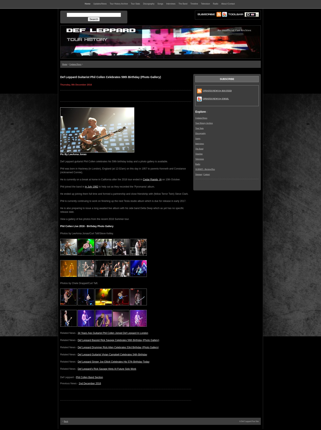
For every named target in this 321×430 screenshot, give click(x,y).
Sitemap (198, 174)
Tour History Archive (204, 123)
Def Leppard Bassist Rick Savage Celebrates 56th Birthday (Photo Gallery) (118, 340)
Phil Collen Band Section (89, 377)
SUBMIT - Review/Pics (205, 169)
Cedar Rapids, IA (152, 179)
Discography (200, 133)
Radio (197, 164)
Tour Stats (199, 128)
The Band (199, 149)
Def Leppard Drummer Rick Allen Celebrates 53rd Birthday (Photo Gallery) (118, 347)
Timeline (199, 154)
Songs (197, 138)
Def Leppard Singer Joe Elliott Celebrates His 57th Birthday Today (113, 361)
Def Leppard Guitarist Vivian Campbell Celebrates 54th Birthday (112, 354)
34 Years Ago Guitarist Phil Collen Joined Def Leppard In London (113, 333)
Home (64, 64)
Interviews (199, 143)
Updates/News (75, 64)
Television (199, 159)
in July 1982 (91, 186)
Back (66, 421)
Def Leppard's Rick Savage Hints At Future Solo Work (107, 368)
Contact (206, 174)
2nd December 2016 (90, 383)
